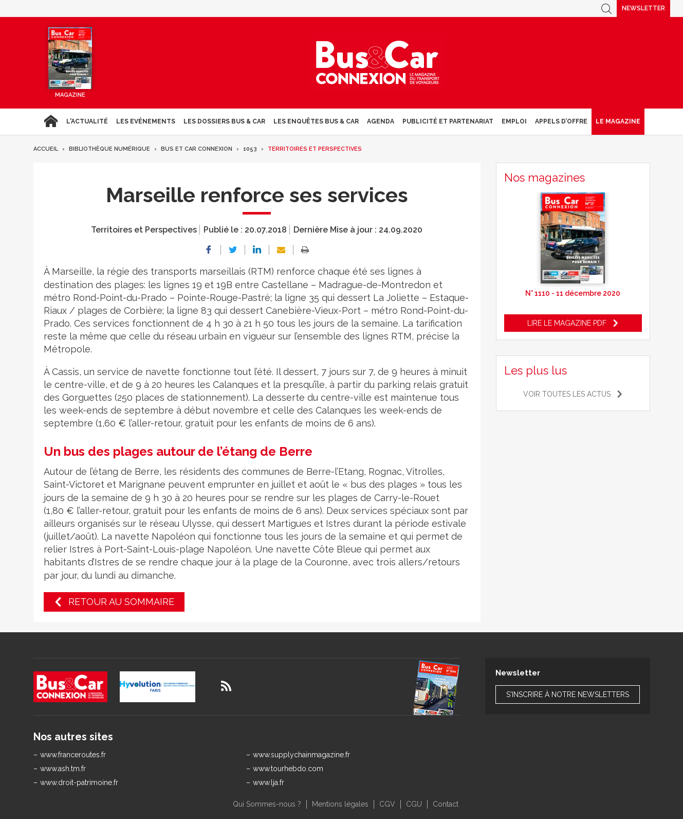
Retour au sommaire (121, 601)
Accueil (50, 121)
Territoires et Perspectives (315, 149)
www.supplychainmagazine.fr (301, 755)
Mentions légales (340, 804)
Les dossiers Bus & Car (224, 121)
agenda (380, 121)
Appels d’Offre (561, 121)
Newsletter (643, 8)
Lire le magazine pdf (566, 323)
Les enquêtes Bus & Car (316, 121)
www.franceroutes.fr (73, 755)
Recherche (606, 8)
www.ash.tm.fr (63, 768)
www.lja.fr (268, 782)
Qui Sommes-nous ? (267, 804)
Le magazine (618, 121)
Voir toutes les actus (567, 394)
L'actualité (87, 121)
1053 (250, 149)
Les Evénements (145, 121)
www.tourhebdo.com (288, 768)
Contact (445, 804)
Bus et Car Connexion (196, 149)
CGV (387, 804)
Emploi (514, 121)
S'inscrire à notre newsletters (567, 694)
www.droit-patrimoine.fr (79, 782)
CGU (414, 804)
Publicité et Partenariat (447, 121)
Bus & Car (378, 62)
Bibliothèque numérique (109, 149)
